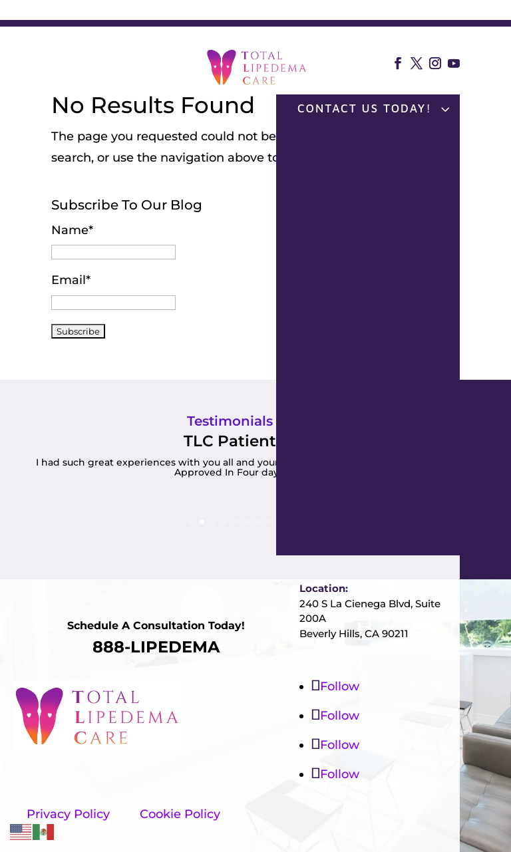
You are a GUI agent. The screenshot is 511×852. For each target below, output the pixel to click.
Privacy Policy (68, 814)
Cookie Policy (180, 814)
